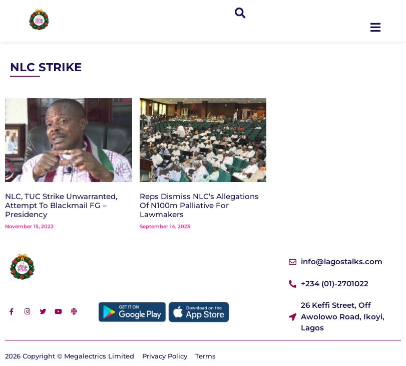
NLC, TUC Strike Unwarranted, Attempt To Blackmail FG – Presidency (61, 205)
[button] (240, 13)
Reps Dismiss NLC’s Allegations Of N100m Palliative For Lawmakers (199, 205)
